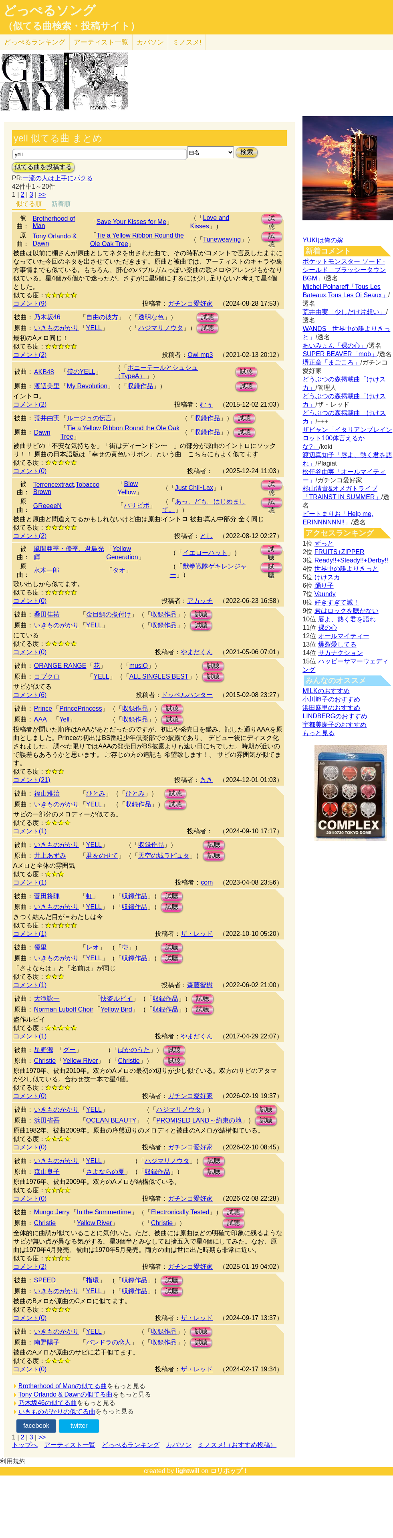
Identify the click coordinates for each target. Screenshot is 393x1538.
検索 (246, 152)
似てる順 (29, 203)
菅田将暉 (47, 896)
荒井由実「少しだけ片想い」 (344, 311)
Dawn (42, 432)
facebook (36, 1425)
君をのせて (102, 855)
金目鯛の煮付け (108, 614)
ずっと (324, 543)
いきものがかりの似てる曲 (56, 1411)
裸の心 (327, 627)
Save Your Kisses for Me (131, 221)
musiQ (138, 665)
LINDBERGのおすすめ (334, 716)
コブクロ (47, 676)
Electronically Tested (180, 1212)
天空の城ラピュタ (163, 855)
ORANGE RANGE (60, 665)
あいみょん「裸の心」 (334, 345)
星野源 (43, 1049)
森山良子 (47, 1171)
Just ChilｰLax (194, 487)
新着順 (61, 203)
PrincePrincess (80, 708)
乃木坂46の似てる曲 (47, 1402)
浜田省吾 (47, 1120)
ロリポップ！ (229, 1470)
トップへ (25, 1444)
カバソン (150, 42)
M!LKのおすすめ (325, 690)
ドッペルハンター (187, 694)
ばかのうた (134, 1049)
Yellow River (80, 1060)
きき (206, 779)
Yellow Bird (116, 1009)
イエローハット (205, 552)
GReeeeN (47, 505)
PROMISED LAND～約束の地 (198, 1120)
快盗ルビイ (117, 998)
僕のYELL (81, 371)
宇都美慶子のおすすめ (334, 724)
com (207, 882)
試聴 (271, 219)
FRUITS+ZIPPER (339, 551)
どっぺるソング (49, 10)
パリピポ (136, 505)
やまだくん (197, 652)
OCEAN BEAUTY (111, 1120)
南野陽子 (47, 1342)
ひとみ (95, 793)
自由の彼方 (102, 317)
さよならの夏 (105, 1171)
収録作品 (140, 386)
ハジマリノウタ (160, 328)
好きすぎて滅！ (336, 602)
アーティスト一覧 (69, 1444)
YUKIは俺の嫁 (322, 240)
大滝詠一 (47, 998)
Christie (45, 1060)
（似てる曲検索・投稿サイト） (71, 26)
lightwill (187, 1470)
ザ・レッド (197, 933)
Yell (64, 719)
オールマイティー (343, 636)
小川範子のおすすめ (331, 699)
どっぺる (34, 42)
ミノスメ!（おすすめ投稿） (237, 1444)
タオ (119, 570)
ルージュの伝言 (89, 418)
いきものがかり (56, 328)
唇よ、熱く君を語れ (347, 619)
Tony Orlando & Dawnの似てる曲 (65, 1394)
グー (69, 1049)
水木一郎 (46, 570)
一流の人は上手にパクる (57, 178)
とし (206, 535)
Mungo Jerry (52, 1212)
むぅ (206, 404)
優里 (40, 947)
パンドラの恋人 (108, 1342)
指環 (92, 1280)
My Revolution (87, 386)
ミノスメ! (187, 42)
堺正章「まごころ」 (331, 362)
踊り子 (324, 585)
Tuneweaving (222, 239)
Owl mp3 (200, 354)
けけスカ (327, 577)
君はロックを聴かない (346, 610)
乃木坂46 (47, 317)
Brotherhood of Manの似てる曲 (62, 1386)
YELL (94, 328)
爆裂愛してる (337, 644)
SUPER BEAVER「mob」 (339, 354)
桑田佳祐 (47, 614)
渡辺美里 (47, 386)
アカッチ (200, 600)
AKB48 (44, 372)
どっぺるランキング (130, 1444)
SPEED (45, 1280)
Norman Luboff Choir (63, 1009)
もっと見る (318, 733)
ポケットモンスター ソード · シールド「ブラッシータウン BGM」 (344, 270)
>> (42, 194)
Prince (43, 708)
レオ (92, 947)
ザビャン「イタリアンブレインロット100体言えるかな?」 (347, 438)
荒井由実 (47, 418)
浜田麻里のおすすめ (331, 707)
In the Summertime (104, 1212)
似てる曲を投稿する (43, 166)
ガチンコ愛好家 (190, 303)
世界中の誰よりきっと (346, 568)
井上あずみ (50, 855)
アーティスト (101, 42)
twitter (79, 1425)
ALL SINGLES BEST (159, 676)
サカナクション (340, 652)
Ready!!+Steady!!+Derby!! (351, 560)
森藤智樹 (200, 985)
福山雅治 (47, 793)
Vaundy (325, 594)
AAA (40, 719)
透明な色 (151, 317)
